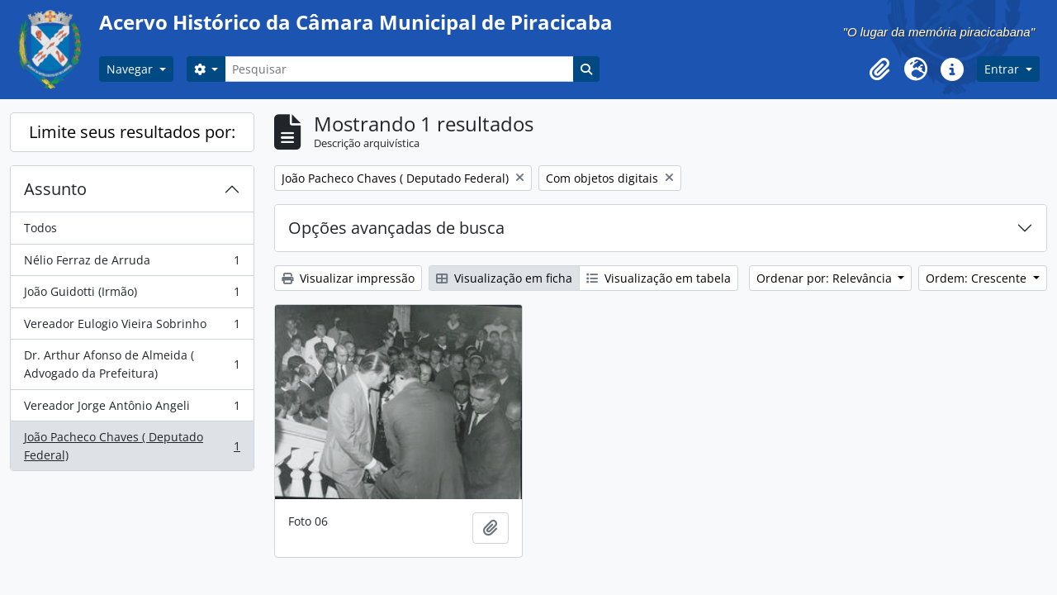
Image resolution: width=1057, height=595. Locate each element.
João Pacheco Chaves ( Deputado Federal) (131, 446)
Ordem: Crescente (978, 278)
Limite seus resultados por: (132, 132)
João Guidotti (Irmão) (131, 295)
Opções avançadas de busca (396, 228)
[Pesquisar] (399, 69)
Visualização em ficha (504, 278)
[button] (879, 69)
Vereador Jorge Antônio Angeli (131, 409)
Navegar (131, 69)
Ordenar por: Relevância (825, 278)
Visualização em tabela (658, 278)
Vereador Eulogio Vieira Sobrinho (131, 327)
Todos (40, 228)
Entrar (1003, 69)
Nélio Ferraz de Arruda (131, 263)
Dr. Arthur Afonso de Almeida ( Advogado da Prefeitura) (131, 364)
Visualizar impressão (348, 278)
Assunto (55, 189)
